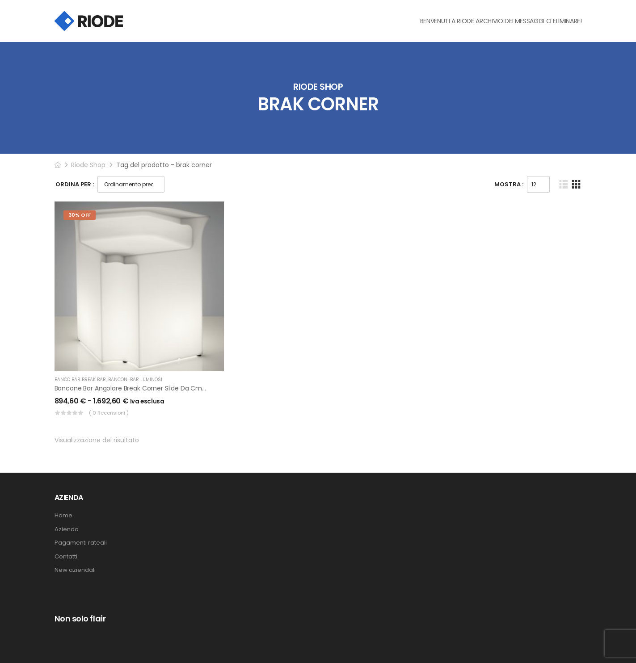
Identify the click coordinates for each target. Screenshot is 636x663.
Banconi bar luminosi (135, 379)
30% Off (79, 214)
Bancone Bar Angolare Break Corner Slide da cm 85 (133, 388)
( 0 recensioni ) (109, 412)
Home (63, 515)
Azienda (67, 529)
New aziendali (75, 570)
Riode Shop (88, 164)
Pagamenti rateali (81, 542)
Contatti (66, 556)
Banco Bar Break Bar (80, 379)
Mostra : (508, 184)
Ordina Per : (74, 184)
